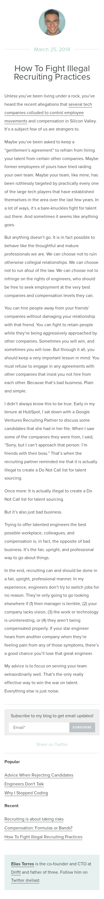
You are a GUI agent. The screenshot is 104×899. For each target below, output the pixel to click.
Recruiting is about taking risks (34, 819)
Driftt (16, 872)
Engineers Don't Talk (24, 784)
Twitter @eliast (25, 880)
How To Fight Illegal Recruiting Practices (43, 837)
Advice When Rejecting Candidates (38, 775)
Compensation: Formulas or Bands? (38, 828)
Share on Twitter (52, 744)
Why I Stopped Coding (26, 793)
